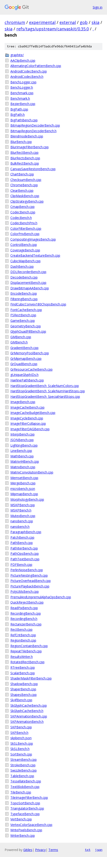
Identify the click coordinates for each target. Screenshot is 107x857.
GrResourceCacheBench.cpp (31, 369)
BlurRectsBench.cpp (25, 158)
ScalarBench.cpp (22, 673)
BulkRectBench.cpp (24, 163)
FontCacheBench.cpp (26, 310)
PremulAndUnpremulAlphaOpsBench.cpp (40, 597)
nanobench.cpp (21, 521)
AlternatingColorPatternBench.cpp (35, 66)
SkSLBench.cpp (21, 743)
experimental (42, 22)
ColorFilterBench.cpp (25, 228)
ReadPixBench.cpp (24, 608)
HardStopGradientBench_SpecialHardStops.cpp (45, 396)
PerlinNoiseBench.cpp (26, 570)
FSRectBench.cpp (23, 315)
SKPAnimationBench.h (27, 721)
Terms (53, 850)
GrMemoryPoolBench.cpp (29, 353)
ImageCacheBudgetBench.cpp (32, 412)
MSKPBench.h (20, 510)
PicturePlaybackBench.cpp (29, 586)
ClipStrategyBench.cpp (27, 201)
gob (84, 22)
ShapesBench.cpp (23, 694)
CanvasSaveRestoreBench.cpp (33, 169)
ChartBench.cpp (22, 174)
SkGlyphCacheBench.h (26, 711)
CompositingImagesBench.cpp (33, 239)
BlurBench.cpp (21, 141)
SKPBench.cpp (21, 727)
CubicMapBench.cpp (25, 261)
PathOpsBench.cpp (24, 553)
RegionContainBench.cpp (29, 646)
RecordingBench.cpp (25, 613)
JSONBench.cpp (22, 440)
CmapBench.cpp (22, 206)
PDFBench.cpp (21, 564)
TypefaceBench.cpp (25, 814)
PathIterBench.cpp (24, 548)
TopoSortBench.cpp (25, 803)
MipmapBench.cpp (24, 494)
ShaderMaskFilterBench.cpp (31, 678)
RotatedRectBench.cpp (27, 662)
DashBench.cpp (22, 266)
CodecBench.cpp (22, 212)
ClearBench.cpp (21, 190)
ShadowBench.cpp (24, 684)
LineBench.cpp (21, 450)
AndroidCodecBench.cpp (28, 71)
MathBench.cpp (22, 456)
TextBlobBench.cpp (24, 786)
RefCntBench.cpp (23, 635)
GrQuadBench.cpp (23, 364)
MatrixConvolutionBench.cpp (31, 472)
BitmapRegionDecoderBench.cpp (35, 125)
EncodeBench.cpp (23, 293)
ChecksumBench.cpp (25, 179)
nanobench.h (20, 526)
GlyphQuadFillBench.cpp (28, 331)
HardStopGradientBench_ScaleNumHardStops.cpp (47, 391)
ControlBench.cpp (23, 244)
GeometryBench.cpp (25, 326)
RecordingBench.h (23, 618)
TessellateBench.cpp (25, 781)
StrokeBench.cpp (23, 765)
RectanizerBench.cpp (26, 624)
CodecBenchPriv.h (23, 223)
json (98, 850)
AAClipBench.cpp (22, 60)
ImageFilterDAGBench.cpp (30, 429)
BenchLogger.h (21, 87)
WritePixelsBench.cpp (26, 830)
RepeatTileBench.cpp (26, 651)
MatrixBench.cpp (22, 467)
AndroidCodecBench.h (26, 76)
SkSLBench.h (20, 749)
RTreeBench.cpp (22, 667)
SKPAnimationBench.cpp (28, 716)
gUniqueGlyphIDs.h (24, 374)
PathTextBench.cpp (24, 559)
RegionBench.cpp (23, 640)
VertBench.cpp (21, 819)
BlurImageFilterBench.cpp (29, 147)
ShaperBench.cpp (23, 689)
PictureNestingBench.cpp (29, 575)
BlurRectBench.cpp (24, 152)
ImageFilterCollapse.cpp (28, 423)
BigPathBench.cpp (24, 120)
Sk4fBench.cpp (21, 700)
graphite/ (17, 55)
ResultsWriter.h (21, 656)
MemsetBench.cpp (24, 478)
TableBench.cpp (22, 776)
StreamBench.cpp (23, 759)
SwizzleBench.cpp (23, 770)
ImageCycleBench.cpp (26, 418)
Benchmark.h (20, 98)
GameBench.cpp (22, 320)
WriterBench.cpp (22, 835)
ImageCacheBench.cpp (27, 407)
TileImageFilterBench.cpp (29, 797)
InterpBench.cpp (22, 434)
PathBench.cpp (21, 542)
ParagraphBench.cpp (25, 532)
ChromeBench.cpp (24, 185)
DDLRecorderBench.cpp (28, 272)
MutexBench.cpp (22, 516)
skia (95, 22)
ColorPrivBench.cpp (24, 234)
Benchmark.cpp (21, 93)
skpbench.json (21, 738)
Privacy (40, 850)
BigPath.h (17, 114)
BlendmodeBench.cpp (26, 136)
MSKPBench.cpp (22, 505)
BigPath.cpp (19, 109)
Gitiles (27, 850)
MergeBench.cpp (23, 483)
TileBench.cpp (20, 792)
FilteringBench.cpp (24, 299)
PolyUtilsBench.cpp (24, 591)
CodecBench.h (21, 217)
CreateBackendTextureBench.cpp (35, 255)
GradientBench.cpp (24, 348)
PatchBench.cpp (22, 537)
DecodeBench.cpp (24, 277)
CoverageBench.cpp (25, 250)
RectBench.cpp (21, 629)
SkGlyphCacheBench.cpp (28, 705)
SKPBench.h (19, 732)
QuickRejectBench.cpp (27, 602)
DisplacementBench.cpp (28, 282)
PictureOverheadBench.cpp (30, 580)
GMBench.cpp (20, 337)
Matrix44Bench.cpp (24, 461)
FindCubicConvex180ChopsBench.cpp (38, 304)
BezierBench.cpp (22, 104)
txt (87, 850)
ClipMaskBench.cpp (24, 196)
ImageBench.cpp (22, 402)
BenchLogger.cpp (23, 82)
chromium (15, 22)
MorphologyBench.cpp (27, 499)
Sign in (97, 7)
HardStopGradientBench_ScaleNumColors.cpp (44, 385)
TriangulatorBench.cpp (27, 808)
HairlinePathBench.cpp (27, 380)
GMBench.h (19, 342)
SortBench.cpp (21, 754)
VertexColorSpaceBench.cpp (31, 824)
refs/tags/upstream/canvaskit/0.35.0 (52, 29)
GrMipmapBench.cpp (26, 358)
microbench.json (22, 488)
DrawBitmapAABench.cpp (29, 288)
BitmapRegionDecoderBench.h (33, 131)
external (67, 22)
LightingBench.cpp (24, 445)
